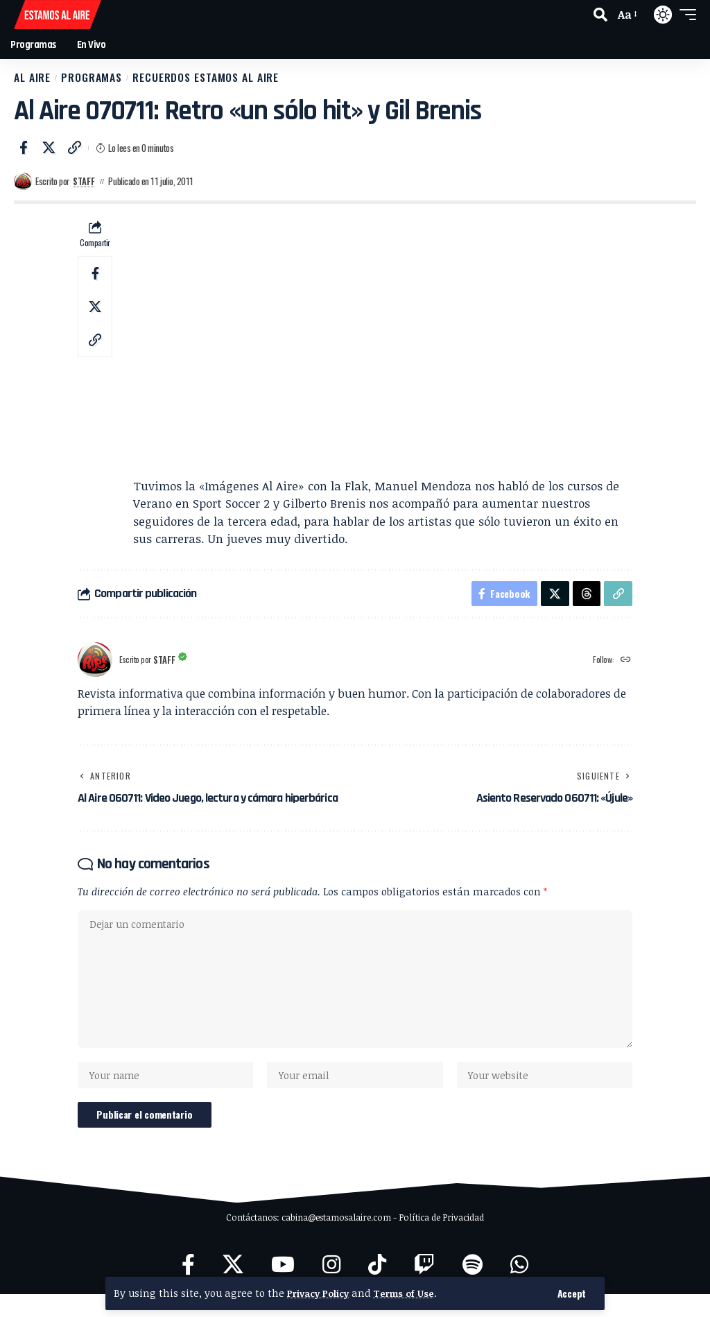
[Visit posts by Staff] (23, 188)
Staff (84, 188)
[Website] (625, 669)
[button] (571, 1293)
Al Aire (38, 80)
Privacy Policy (321, 1293)
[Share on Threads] (585, 601)
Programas (111, 80)
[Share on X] (49, 154)
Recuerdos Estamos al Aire (257, 80)
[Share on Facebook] (23, 154)
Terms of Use (412, 1293)
